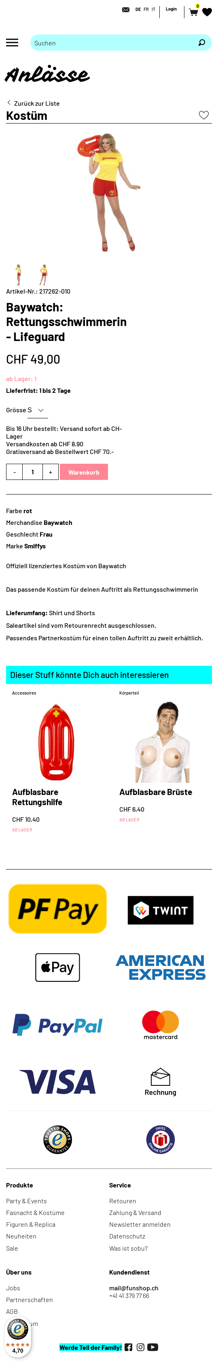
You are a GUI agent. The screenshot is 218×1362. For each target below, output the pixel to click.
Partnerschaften (29, 1299)
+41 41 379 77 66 (129, 1295)
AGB (12, 1311)
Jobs (13, 1288)
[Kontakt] (123, 9)
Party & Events (26, 1200)
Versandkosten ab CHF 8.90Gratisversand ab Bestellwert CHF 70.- (60, 447)
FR (146, 9)
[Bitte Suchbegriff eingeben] (111, 42)
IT (153, 9)
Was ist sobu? (128, 1248)
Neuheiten (21, 1236)
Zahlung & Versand (135, 1212)
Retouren (122, 1200)
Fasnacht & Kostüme (35, 1212)
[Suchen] (202, 42)
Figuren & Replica (30, 1224)
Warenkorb (83, 472)
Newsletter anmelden (140, 1224)
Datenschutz (127, 1236)
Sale (12, 1248)
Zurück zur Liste (37, 103)
